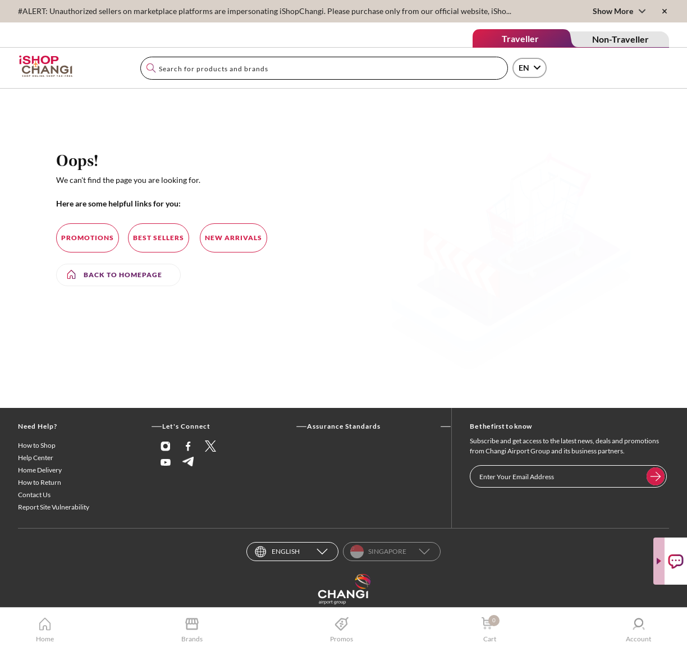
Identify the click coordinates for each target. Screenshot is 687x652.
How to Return (39, 482)
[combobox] (324, 68)
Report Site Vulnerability (53, 507)
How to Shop (37, 445)
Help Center (35, 457)
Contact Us (34, 494)
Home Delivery (40, 470)
